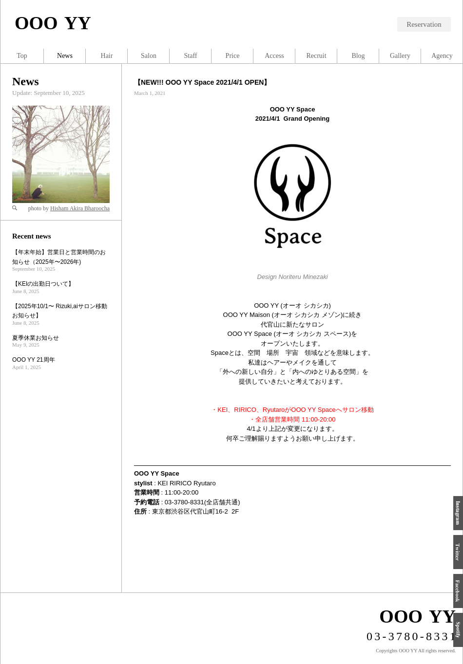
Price (233, 55)
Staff (190, 55)
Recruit (316, 55)
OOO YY (53, 23)
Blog (358, 55)
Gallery (400, 55)
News (25, 81)
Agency (442, 55)
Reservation (424, 24)
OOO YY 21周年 (33, 359)
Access (274, 55)
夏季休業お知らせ (35, 337)
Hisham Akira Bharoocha (80, 208)
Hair (107, 55)
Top (22, 55)
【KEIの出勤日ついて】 (43, 283)
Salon (148, 55)
